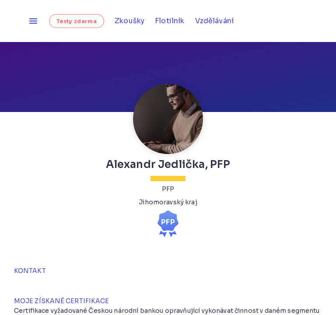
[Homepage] (14, 21)
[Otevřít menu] (33, 21)
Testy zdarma (76, 21)
